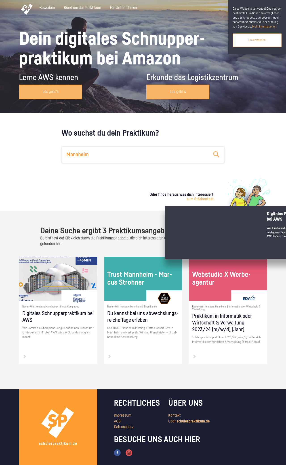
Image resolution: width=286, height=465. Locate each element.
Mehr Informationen (264, 26)
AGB (117, 421)
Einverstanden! (257, 40)
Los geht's (50, 92)
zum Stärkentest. (200, 199)
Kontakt (174, 416)
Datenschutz (124, 427)
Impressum (122, 416)
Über (189, 421)
